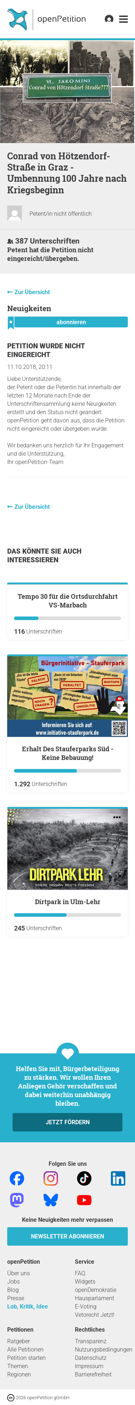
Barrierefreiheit (93, 1374)
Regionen (19, 1374)
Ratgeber (18, 1341)
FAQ (80, 1273)
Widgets (85, 1281)
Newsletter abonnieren (67, 1236)
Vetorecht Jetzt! (94, 1314)
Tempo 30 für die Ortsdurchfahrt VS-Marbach (68, 681)
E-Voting (85, 1306)
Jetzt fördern (68, 1122)
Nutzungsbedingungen (103, 1349)
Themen (17, 1366)
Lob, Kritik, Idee (27, 1306)
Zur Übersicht (32, 292)
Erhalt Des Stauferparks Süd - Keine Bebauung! (67, 834)
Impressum (89, 1366)
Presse (15, 1298)
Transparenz (91, 1341)
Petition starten (26, 1357)
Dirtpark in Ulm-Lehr (67, 982)
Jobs (13, 1281)
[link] (123, 19)
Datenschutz (91, 1357)
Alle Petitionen (25, 1349)
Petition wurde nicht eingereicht (46, 350)
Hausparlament (94, 1298)
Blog (13, 1289)
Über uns (18, 1273)
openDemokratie (95, 1289)
